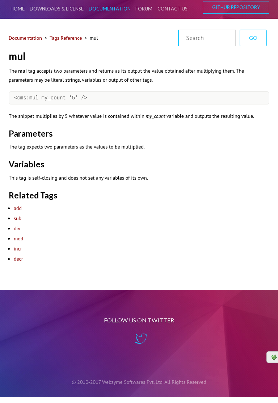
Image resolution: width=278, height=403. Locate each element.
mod (18, 238)
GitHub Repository (236, 7)
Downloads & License (57, 9)
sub (17, 218)
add (18, 208)
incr (18, 248)
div (17, 228)
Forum (143, 9)
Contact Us (172, 9)
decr (18, 259)
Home (17, 9)
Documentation (110, 9)
